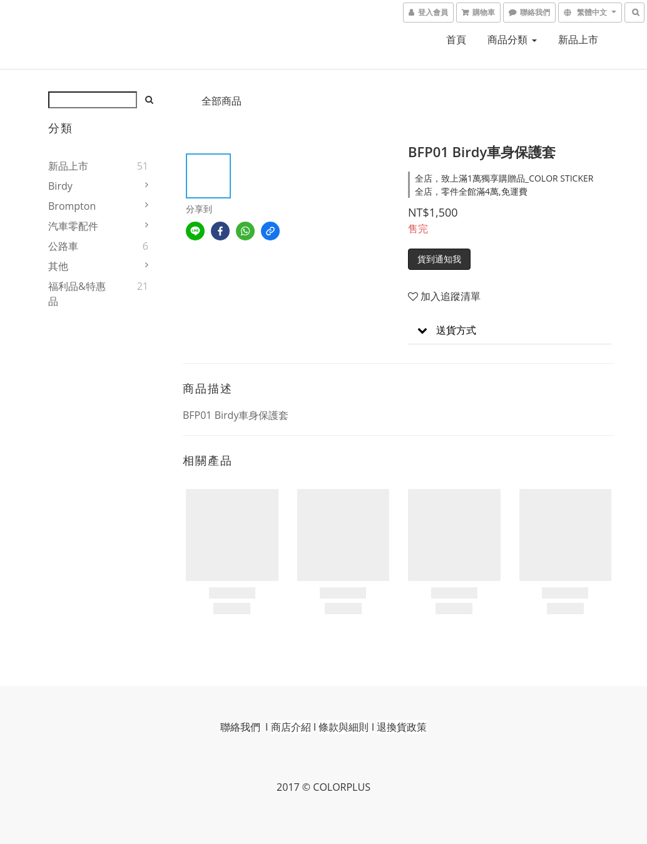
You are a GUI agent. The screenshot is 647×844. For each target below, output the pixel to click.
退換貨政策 (402, 727)
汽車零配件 (73, 226)
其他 (58, 266)
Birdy (60, 186)
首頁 (456, 39)
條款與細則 (343, 727)
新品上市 (578, 39)
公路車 (63, 246)
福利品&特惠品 (77, 293)
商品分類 (511, 39)
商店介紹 (291, 727)
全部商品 (221, 101)
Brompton (72, 206)
